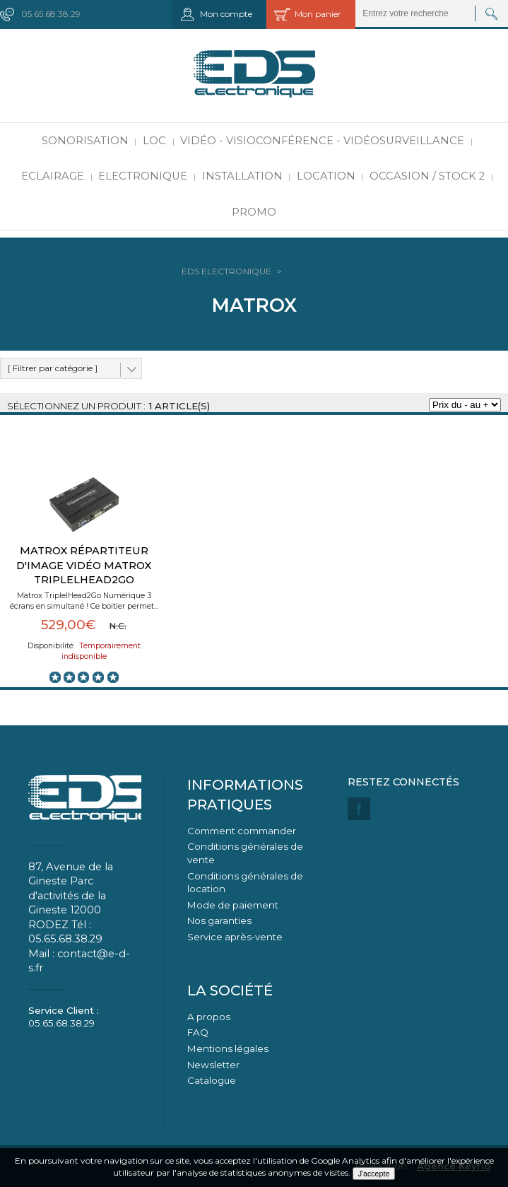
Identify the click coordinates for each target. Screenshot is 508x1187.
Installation (242, 176)
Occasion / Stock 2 (427, 176)
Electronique (142, 176)
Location (326, 176)
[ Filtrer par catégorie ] (53, 368)
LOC (154, 140)
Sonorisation (85, 140)
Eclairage (52, 176)
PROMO (254, 212)
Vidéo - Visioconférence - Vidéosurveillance (322, 140)
